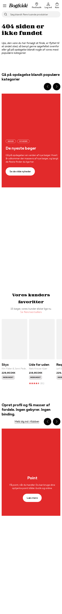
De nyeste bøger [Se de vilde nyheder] (21, 148)
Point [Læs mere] (32, 477)
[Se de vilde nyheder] (20, 171)
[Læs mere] (32, 498)
